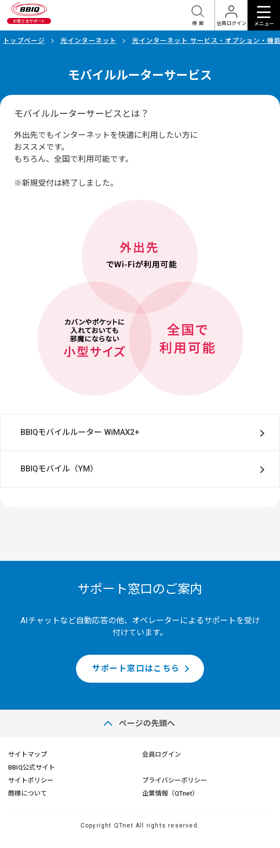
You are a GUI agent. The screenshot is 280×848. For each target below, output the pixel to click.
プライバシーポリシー (174, 780)
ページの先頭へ (147, 723)
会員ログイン (161, 754)
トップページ (24, 40)
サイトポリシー (31, 780)
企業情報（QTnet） (170, 793)
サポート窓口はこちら (136, 668)
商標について (27, 793)
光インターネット (88, 40)
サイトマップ (27, 754)
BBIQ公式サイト (31, 767)
